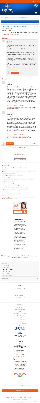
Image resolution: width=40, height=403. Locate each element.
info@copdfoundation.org (20, 369)
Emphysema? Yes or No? (7, 195)
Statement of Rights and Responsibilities (20, 399)
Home (2, 17)
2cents (8, 68)
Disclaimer (18, 397)
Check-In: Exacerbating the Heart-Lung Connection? (14, 167)
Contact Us (20, 317)
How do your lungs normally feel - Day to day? (12, 175)
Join (34, 1)
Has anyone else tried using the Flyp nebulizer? (13, 185)
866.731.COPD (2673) (22, 363)
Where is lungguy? (6, 177)
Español (20, 325)
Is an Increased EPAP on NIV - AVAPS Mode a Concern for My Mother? (17, 179)
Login (37, 1)
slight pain (16, 34)
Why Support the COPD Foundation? (20, 313)
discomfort (7, 34)
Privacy (22, 397)
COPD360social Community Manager (29, 256)
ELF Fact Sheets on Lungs (8, 183)
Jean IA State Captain (33, 32)
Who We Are (19, 288)
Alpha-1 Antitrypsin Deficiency (20, 323)
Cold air (4, 169)
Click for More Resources (17, 21)
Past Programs (18, 299)
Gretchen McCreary (13, 68)
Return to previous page (7, 28)
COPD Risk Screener (20, 315)
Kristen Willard (31, 107)
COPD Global (18, 293)
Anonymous (9, 41)
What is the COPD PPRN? (20, 309)
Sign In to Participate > (20, 159)
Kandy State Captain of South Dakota (24, 68)
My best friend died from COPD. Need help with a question (15, 189)
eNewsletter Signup (20, 390)
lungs (11, 34)
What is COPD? (20, 307)
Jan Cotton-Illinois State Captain (13, 137)
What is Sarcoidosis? (7, 191)
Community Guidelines (29, 397)
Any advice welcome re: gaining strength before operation (15, 187)
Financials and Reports (19, 295)
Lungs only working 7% (7, 181)
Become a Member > (20, 154)
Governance (19, 297)
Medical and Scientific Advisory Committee (20, 320)
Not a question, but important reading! (11, 193)
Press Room (19, 290)
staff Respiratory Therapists (21, 257)
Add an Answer (14, 73)
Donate (36, 5)
